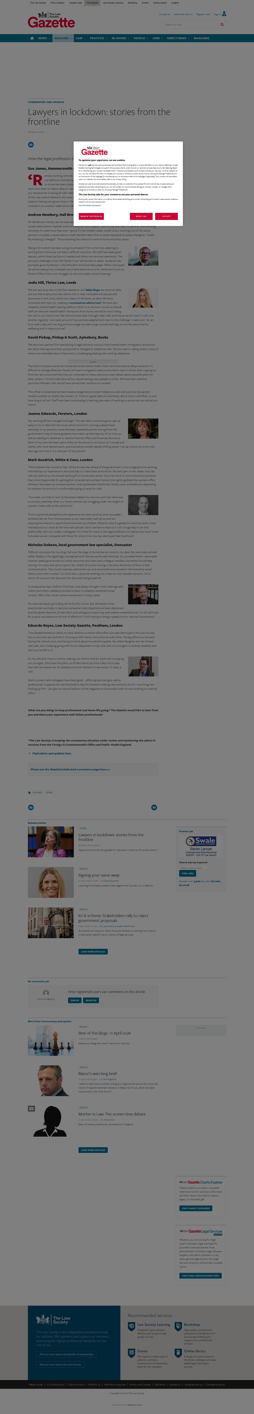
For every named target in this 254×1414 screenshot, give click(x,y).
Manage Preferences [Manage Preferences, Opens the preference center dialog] (91, 216)
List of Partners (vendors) (90, 205)
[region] (128, 183)
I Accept (166, 216)
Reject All (141, 216)
